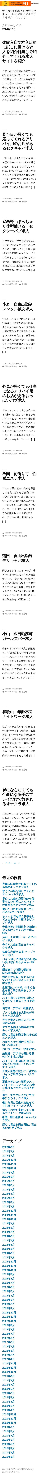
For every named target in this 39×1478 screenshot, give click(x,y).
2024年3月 (8, 1248)
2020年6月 (8, 1439)
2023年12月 (9, 1261)
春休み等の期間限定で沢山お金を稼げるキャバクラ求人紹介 (19, 929)
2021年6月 (8, 1388)
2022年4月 (8, 1346)
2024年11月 (9, 1215)
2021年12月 (9, 1363)
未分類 (24, 114)
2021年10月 (9, 1371)
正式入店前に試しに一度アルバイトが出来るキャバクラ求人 (19, 1074)
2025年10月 (9, 1168)
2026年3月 (8, 1147)
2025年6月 (8, 1185)
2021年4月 (8, 1397)
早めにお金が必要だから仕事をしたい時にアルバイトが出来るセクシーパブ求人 (18, 901)
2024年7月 (8, 1232)
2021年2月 (8, 1405)
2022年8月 (8, 1329)
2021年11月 (9, 1367)
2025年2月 (8, 1202)
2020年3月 (8, 1452)
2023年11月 (9, 1265)
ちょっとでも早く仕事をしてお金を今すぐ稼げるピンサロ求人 (18, 919)
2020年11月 (9, 1418)
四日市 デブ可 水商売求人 (19, 1049)
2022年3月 (8, 1350)
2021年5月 (8, 1393)
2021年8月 (8, 1380)
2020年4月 (8, 1448)
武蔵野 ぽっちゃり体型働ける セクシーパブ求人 (17, 226)
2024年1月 (8, 1257)
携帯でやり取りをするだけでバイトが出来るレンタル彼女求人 (18, 980)
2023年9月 (8, 1274)
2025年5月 (8, 1189)
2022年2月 (8, 1355)
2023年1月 (8, 1308)
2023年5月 (8, 1291)
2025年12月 (9, 1159)
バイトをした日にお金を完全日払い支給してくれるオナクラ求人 (18, 1063)
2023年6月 (8, 1287)
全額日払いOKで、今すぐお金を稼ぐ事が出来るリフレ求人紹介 (18, 990)
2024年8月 (8, 1227)
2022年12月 (9, 1312)
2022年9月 (8, 1325)
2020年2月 (8, 1456)
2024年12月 (9, 1210)
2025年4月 (8, 1193)
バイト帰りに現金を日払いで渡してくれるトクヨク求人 (18, 1000)
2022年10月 (9, 1321)
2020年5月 (8, 1444)
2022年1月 (8, 1359)
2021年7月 (8, 1384)
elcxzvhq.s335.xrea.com (13, 111)
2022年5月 (8, 1342)
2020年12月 (9, 1414)
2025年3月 (8, 1198)
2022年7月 (8, 1333)
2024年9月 (8, 1223)
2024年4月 (8, 1244)
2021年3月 (8, 1401)
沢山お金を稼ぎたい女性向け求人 (14, 1469)
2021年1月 (8, 1410)
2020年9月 (8, 1427)
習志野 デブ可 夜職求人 (18, 1008)
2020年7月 (8, 1435)
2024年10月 (9, 1219)
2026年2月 (8, 1151)
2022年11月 (9, 1316)
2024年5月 (8, 1240)
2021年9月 (8, 1376)
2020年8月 (8, 1431)
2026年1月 (8, 1155)
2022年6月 (8, 1338)
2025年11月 (9, 1164)
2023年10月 (9, 1270)
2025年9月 (8, 1172)
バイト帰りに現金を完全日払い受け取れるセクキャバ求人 (19, 962)
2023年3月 (8, 1299)
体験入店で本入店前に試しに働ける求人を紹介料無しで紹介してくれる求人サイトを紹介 (19, 51)
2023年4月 (8, 1295)
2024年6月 (8, 1236)
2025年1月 (8, 1206)
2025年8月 (8, 1176)
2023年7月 (8, 1282)
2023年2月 (8, 1304)
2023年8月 (8, 1278)
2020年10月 (9, 1422)
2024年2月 (8, 1253)
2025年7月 (8, 1181)
